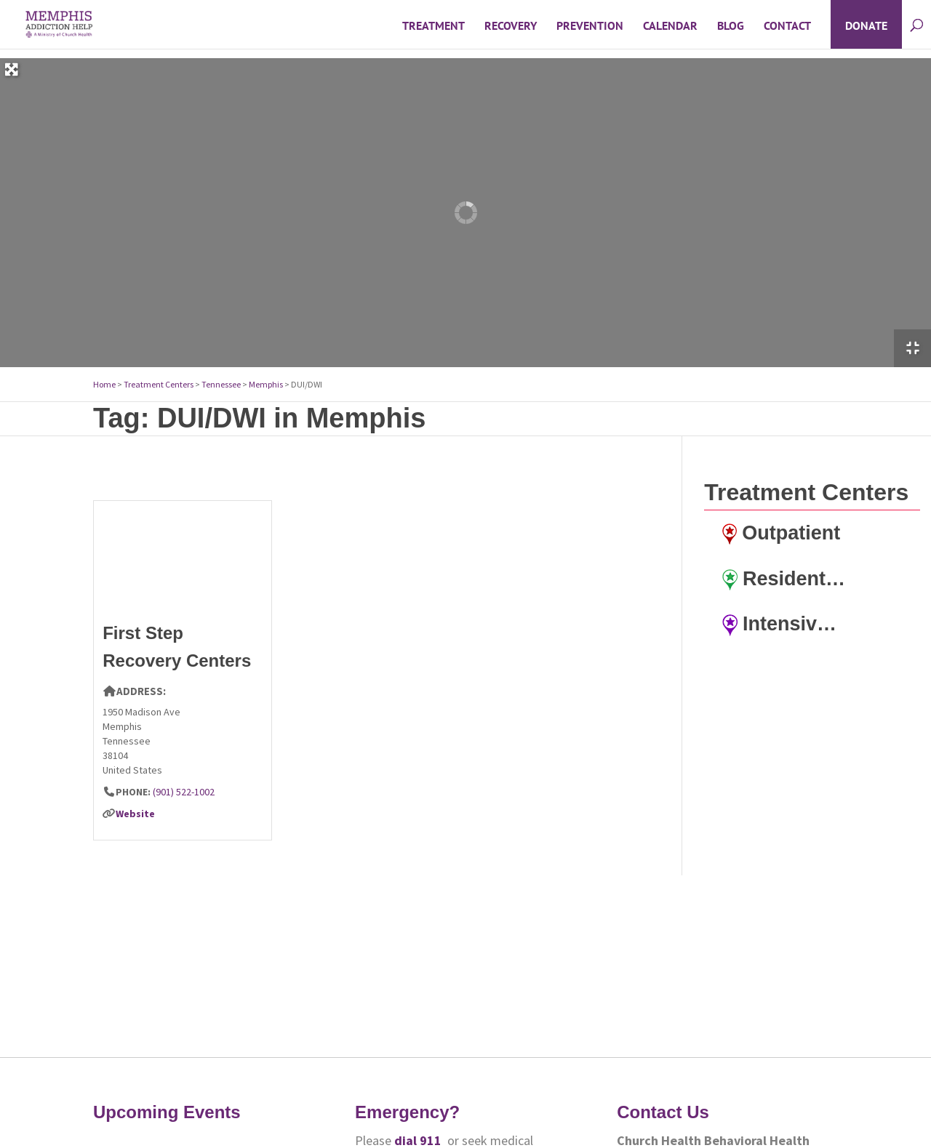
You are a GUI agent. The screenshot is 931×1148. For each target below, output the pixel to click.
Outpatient (781, 533)
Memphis (266, 384)
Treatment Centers (158, 384)
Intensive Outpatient (784, 624)
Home (104, 384)
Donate (866, 26)
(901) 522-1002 (184, 791)
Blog (730, 26)
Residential (784, 579)
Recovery (510, 26)
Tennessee (221, 384)
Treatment (433, 26)
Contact (787, 26)
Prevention (589, 26)
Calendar (670, 26)
